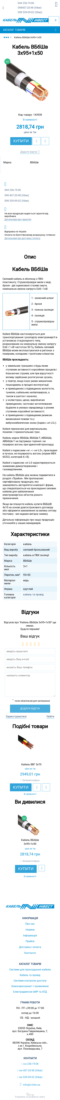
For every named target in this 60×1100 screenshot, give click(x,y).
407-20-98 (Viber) (30, 8)
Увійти (50, 716)
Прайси (30, 941)
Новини (30, 929)
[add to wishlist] (36, 141)
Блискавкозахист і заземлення (30, 986)
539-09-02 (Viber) (30, 12)
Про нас (30, 923)
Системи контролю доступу (30, 980)
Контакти (30, 952)
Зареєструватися (16, 716)
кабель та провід (33, 594)
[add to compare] (45, 141)
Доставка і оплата (30, 947)
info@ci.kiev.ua (30, 1084)
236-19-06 (26, 3)
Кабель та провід (30, 975)
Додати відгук (28, 151)
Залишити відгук (31, 780)
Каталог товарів (14, 29)
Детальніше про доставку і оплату (22, 238)
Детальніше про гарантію (17, 219)
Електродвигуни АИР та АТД (30, 991)
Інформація (30, 935)
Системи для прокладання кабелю (30, 969)
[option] (30, 83)
